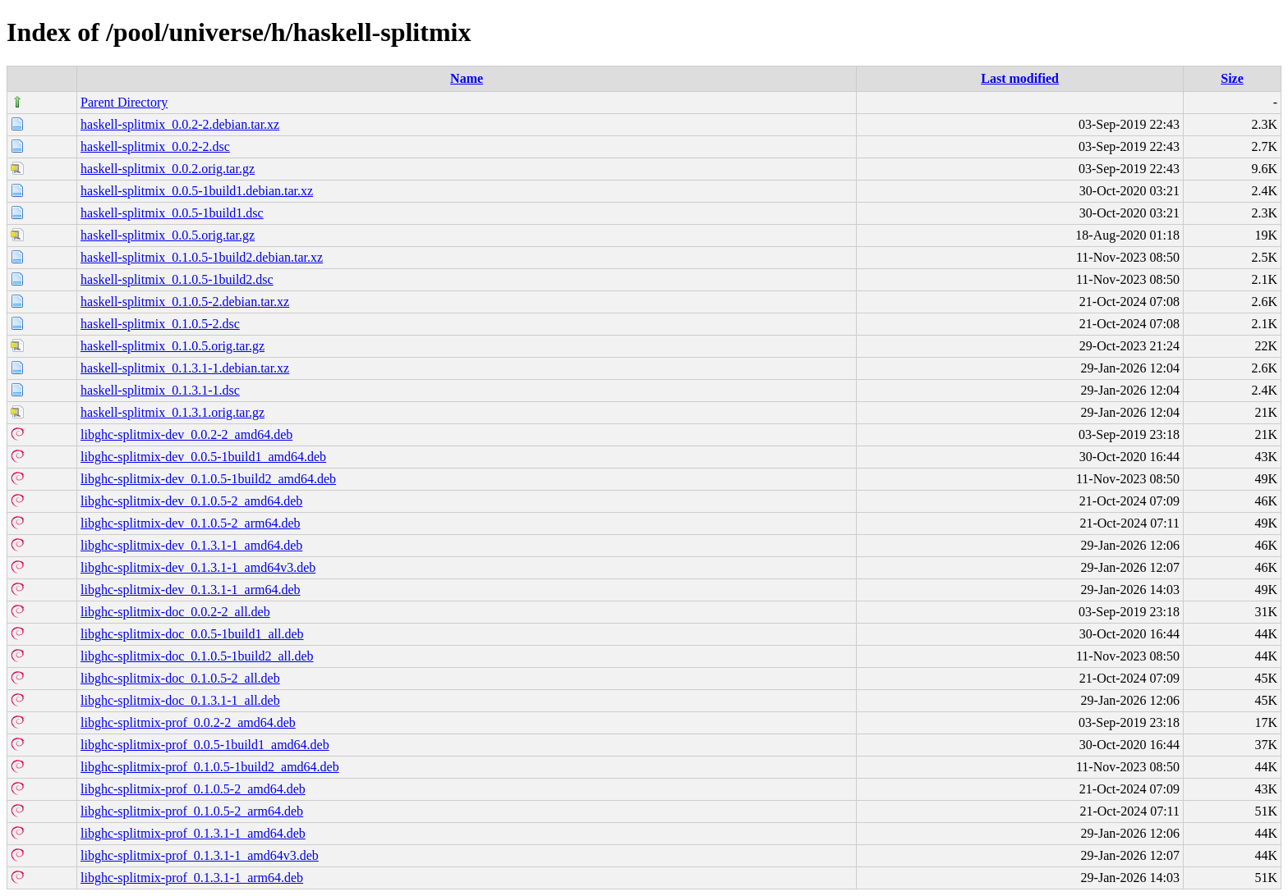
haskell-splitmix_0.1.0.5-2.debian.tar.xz (184, 302)
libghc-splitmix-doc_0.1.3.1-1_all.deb (180, 700)
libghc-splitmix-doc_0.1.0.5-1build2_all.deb (197, 656)
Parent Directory (124, 102)
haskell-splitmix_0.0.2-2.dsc (155, 146)
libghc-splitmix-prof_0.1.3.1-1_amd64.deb (193, 833)
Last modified (1020, 78)
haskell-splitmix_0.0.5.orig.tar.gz (167, 235)
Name (466, 78)
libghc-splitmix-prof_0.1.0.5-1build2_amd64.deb (209, 767)
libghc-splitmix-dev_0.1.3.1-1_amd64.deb (191, 545)
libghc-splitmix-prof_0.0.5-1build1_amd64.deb (204, 745)
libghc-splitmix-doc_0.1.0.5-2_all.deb (180, 678)
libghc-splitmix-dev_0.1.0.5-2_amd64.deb (191, 501)
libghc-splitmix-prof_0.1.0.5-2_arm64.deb (191, 811)
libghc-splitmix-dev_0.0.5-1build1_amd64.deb (203, 457)
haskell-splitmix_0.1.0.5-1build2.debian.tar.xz (201, 257)
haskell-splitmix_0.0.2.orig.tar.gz (167, 169)
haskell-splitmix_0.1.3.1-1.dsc (160, 390)
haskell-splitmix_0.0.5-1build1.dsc (172, 213)
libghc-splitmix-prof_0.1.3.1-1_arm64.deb (191, 878)
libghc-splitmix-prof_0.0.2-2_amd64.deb (188, 722)
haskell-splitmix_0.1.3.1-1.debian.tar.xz (184, 368)
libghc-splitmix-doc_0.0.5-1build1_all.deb (192, 634)
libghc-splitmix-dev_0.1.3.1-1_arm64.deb (190, 590)
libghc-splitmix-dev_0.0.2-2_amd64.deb (186, 434)
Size (1232, 78)
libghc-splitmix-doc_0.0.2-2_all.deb (175, 612)
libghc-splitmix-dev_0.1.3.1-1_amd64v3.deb (197, 567)
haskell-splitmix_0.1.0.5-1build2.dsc (177, 279)
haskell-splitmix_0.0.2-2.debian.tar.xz (179, 124)
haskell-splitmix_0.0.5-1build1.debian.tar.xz (196, 191)
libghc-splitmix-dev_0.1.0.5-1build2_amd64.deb (208, 479)
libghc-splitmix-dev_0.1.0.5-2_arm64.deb (190, 523)
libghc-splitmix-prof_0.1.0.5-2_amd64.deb (193, 789)
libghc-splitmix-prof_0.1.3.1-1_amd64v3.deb (199, 855)
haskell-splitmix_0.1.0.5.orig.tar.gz (172, 346)
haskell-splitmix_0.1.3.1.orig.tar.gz (172, 412)
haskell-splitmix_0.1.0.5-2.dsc (160, 324)
